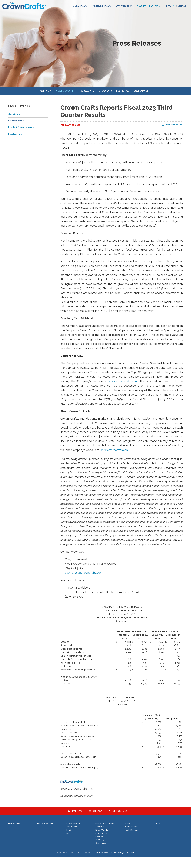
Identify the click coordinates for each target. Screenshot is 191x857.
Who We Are (71, 827)
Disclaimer (75, 852)
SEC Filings (122, 91)
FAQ (68, 833)
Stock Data (105, 91)
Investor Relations (149, 6)
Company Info (125, 6)
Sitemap (86, 852)
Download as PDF (172, 125)
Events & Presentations (20, 127)
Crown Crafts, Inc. (110, 852)
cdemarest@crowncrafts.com (83, 572)
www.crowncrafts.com (123, 381)
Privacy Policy (61, 852)
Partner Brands (101, 6)
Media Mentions (131, 830)
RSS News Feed (119, 811)
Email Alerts (14, 134)
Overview (46, 91)
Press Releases (16, 121)
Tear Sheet (97, 811)
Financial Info (86, 91)
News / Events (64, 91)
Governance (141, 91)
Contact (181, 6)
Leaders (69, 830)
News (169, 6)
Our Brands (80, 6)
